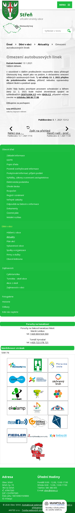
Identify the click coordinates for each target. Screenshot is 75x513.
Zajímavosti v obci (15, 287)
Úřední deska (13, 186)
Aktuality (43, 44)
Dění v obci (25, 44)
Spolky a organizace (16, 250)
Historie (6, 301)
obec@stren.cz (51, 490)
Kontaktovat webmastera (34, 504)
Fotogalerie (7, 296)
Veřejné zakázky (15, 199)
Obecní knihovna (14, 258)
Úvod (9, 44)
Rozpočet (11, 190)
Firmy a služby (13, 254)
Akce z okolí (12, 283)
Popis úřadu (12, 164)
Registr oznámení (15, 195)
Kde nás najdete (10, 311)
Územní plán (13, 212)
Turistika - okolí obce (17, 278)
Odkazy (6, 306)
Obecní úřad (8, 149)
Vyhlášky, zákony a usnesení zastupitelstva (27, 177)
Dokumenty (12, 208)
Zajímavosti (7, 268)
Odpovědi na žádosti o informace (23, 204)
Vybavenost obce (15, 245)
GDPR (10, 159)
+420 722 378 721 (39, 342)
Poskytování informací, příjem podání (25, 173)
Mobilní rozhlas (14, 217)
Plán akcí (11, 241)
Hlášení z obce (14, 232)
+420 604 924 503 (39, 333)
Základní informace (16, 155)
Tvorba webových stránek (34, 510)
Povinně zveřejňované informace (23, 168)
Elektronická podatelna (18, 181)
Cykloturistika (13, 274)
